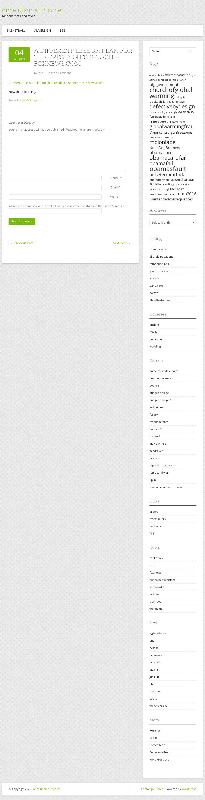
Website (115, 197)
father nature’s (159, 264)
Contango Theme (152, 789)
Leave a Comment (59, 73)
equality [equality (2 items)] (161, 112)
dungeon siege (159, 393)
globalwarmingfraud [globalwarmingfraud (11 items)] (171, 129)
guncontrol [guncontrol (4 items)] (161, 132)
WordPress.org (159, 759)
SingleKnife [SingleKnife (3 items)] (156, 184)
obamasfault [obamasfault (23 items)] (167, 168)
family (153, 332)
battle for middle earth (164, 371)
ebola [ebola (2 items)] (152, 112)
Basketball (16, 30)
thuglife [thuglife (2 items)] (169, 194)
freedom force (158, 422)
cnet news (156, 558)
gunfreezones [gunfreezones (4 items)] (182, 132)
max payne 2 (157, 443)
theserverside (158, 706)
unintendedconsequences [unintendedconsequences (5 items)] (171, 199)
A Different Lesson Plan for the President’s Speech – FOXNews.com (56, 83)
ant (151, 640)
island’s (154, 278)
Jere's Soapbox (32, 100)
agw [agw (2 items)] (193, 75)
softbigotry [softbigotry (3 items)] (172, 184)
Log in (153, 738)
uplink (153, 480)
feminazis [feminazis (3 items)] (155, 116)
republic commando (162, 465)
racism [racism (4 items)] (175, 179)
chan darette (157, 249)
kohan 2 (154, 436)
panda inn (156, 286)
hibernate (155, 655)
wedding (155, 346)
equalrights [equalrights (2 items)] (172, 112)
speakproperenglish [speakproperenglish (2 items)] (160, 189)
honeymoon (157, 339)
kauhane (155, 526)
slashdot (155, 601)
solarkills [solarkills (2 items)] (184, 184)
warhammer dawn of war (165, 487)
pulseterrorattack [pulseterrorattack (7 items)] (166, 174)
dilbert (153, 512)
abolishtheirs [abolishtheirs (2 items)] (156, 75)
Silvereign (42, 30)
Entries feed (157, 745)
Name (114, 178)
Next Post (121, 243)
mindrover (156, 451)
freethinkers (157, 519)
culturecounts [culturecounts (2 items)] (176, 101)
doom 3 (154, 385)
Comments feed (159, 752)
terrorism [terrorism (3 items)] (178, 189)
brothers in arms (160, 378)
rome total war (158, 472)
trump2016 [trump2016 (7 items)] (185, 194)
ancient (154, 325)
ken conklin (156, 587)
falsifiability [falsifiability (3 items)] (186, 112)
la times (154, 594)
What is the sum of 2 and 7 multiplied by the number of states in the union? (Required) (68, 206)
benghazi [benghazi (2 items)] (163, 79)
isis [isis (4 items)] (152, 137)
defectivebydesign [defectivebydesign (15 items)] (172, 106)
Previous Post (22, 243)
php (152, 684)
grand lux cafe (158, 271)
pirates (154, 458)
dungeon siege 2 (160, 400)
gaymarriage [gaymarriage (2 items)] (178, 121)
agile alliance (157, 633)
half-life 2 (155, 429)
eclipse (154, 648)
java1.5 (154, 670)
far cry (153, 414)
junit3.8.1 (155, 677)
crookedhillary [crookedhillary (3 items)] (158, 102)
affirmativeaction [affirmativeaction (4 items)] (177, 75)
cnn (151, 565)
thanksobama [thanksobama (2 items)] (157, 194)
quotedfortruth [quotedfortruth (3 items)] (159, 180)
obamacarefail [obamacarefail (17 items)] (168, 158)
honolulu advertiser (162, 580)
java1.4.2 (155, 662)
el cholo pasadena (161, 256)
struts (153, 699)
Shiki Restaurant (160, 300)
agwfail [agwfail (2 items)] (153, 79)
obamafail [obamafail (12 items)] (161, 163)
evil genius (156, 407)
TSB (62, 30)
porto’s (153, 293)
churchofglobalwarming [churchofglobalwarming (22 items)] (170, 92)
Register (154, 730)
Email (114, 187)
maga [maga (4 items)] (169, 137)
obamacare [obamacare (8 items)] (160, 152)
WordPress (189, 789)
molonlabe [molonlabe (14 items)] (162, 142)
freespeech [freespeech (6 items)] (160, 121)
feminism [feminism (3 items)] (169, 116)
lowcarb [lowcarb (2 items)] (159, 137)
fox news (155, 572)
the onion (155, 609)
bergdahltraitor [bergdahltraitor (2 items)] (177, 79)
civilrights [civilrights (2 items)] (180, 97)
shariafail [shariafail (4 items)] (187, 179)
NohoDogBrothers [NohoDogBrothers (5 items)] (164, 147)
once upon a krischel (32, 10)
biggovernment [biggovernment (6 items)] (164, 84)
